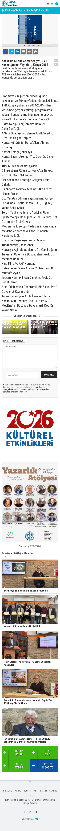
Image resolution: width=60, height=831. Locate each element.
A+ (56, 60)
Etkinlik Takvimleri (49, 790)
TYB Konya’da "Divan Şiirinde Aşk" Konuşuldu (27, 10)
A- (56, 64)
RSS (35, 790)
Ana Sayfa (7, 790)
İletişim (27, 790)
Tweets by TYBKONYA (30, 546)
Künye (18, 790)
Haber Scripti (27, 819)
